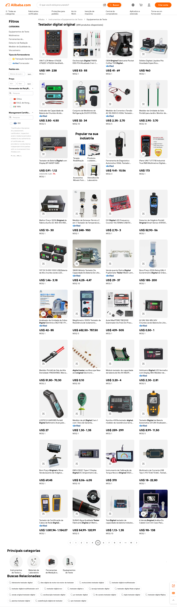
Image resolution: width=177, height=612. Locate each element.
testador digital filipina (155, 595)
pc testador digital (79, 595)
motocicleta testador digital (91, 583)
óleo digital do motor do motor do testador (56, 583)
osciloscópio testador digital (52, 595)
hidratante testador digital (20, 583)
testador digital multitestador (122, 583)
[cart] (141, 5)
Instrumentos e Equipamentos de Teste (66, 19)
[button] (104, 5)
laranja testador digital (99, 589)
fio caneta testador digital (104, 595)
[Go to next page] (136, 542)
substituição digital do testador (49, 601)
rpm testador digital (77, 601)
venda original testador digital (22, 595)
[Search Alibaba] (70, 4)
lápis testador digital (130, 595)
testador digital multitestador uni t (24, 589)
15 (131, 543)
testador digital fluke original (127, 589)
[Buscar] (114, 5)
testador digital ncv (53, 589)
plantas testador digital (19, 601)
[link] (173, 585)
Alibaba (41, 19)
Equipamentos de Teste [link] (97, 19)
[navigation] (21, 281)
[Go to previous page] (70, 542)
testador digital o (75, 589)
